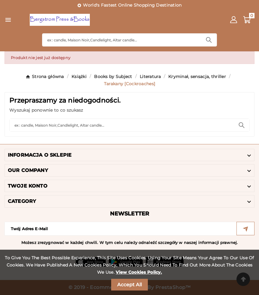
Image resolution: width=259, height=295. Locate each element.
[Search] (121, 40)
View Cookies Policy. (139, 272)
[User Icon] (233, 19)
